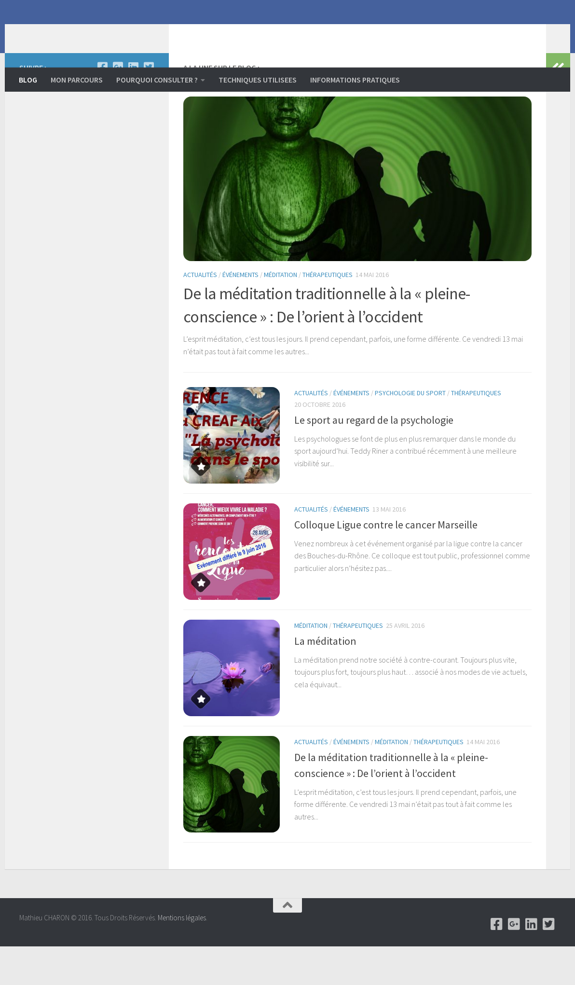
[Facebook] (102, 105)
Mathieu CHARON (92, 33)
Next (523, 119)
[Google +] (117, 105)
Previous (505, 119)
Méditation (280, 313)
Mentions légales (182, 956)
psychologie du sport (410, 432)
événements (240, 313)
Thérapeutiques (327, 313)
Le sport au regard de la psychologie (373, 459)
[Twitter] (148, 105)
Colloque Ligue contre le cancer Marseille (386, 563)
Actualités (200, 313)
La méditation (325, 680)
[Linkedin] (133, 105)
